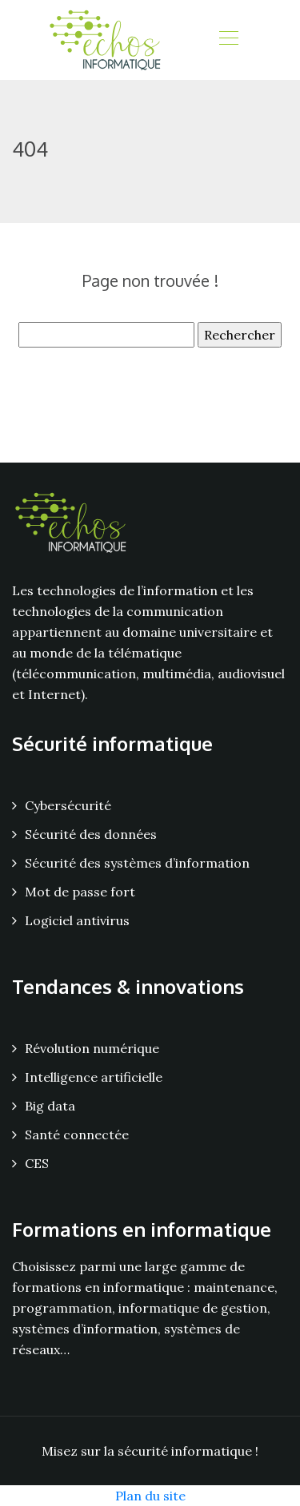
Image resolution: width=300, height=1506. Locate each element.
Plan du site (150, 1496)
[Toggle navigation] (228, 40)
